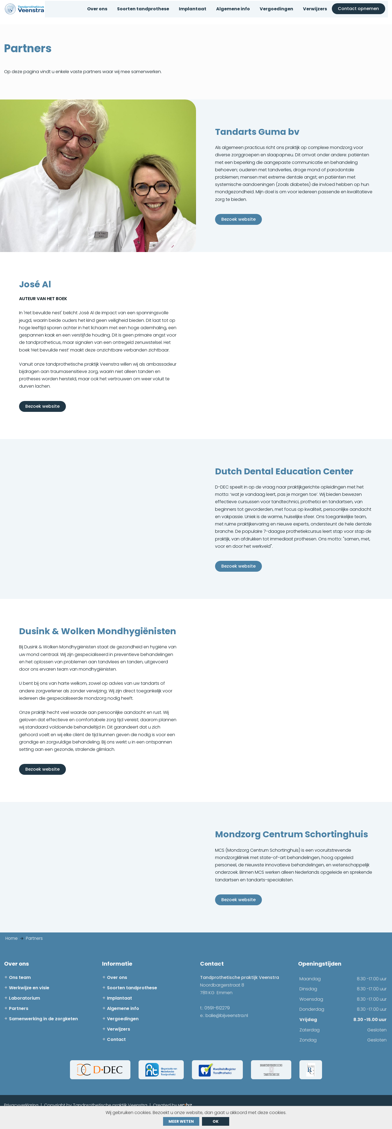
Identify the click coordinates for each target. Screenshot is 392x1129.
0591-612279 (217, 1021)
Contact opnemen (360, 13)
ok (216, 1121)
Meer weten (181, 1121)
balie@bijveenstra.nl (227, 1029)
